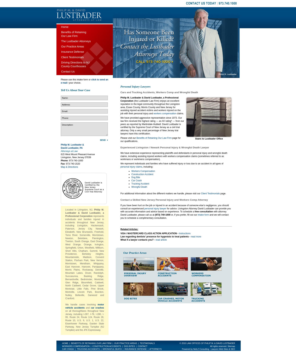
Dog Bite (135, 177)
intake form (203, 214)
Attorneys (155, 349)
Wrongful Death (139, 187)
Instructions (184, 233)
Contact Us (68, 71)
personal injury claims (131, 166)
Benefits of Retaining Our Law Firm (154, 138)
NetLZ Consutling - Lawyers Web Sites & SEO (214, 349)
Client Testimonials (210, 193)
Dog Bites (129, 346)
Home (64, 26)
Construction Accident (142, 174)
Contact (142, 346)
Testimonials (147, 343)
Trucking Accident (140, 183)
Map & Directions (69, 167)
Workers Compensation (143, 171)
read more (196, 236)
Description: (84, 129)
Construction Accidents (106, 346)
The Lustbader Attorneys (76, 41)
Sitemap (231, 346)
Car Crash (136, 180)
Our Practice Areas (72, 46)
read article (161, 240)
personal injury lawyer (155, 208)
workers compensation (164, 113)
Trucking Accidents (88, 349)
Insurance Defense (72, 51)
